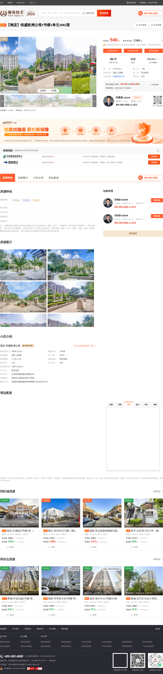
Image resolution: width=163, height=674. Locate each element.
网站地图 (64, 629)
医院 (120, 405)
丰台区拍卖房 (107, 642)
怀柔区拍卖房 (127, 646)
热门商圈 (23, 636)
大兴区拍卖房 (86, 642)
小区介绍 (38, 177)
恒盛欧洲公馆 (118, 76)
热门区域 (3, 636)
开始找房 (104, 13)
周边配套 (54, 177)
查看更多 (157, 491)
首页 (1, 3)
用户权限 (52, 629)
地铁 (111, 405)
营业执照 (52, 661)
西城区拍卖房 (46, 642)
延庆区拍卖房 (66, 646)
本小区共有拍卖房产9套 (84, 346)
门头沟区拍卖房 (148, 646)
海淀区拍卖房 (25, 642)
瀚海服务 (3, 629)
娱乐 (137, 405)
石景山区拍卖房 (26, 646)
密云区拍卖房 (86, 646)
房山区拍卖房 (5, 646)
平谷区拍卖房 (107, 646)
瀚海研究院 (21, 3)
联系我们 (28, 629)
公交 (128, 405)
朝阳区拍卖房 (5, 642)
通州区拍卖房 (127, 642)
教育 (155, 405)
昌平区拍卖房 (147, 642)
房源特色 (7, 177)
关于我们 (15, 629)
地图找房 (90, 13)
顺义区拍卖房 (46, 646)
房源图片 (23, 177)
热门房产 (44, 636)
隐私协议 (40, 629)
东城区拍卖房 (66, 642)
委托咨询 (157, 200)
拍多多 (157, 629)
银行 (146, 405)
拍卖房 (10, 3)
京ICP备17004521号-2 (39, 661)
